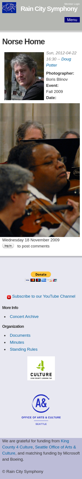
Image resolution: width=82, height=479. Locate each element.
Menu (72, 19)
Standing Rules (24, 349)
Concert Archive (24, 316)
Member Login (72, 4)
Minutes (17, 342)
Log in (8, 245)
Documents (20, 335)
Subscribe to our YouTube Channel (43, 296)
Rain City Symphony (49, 8)
